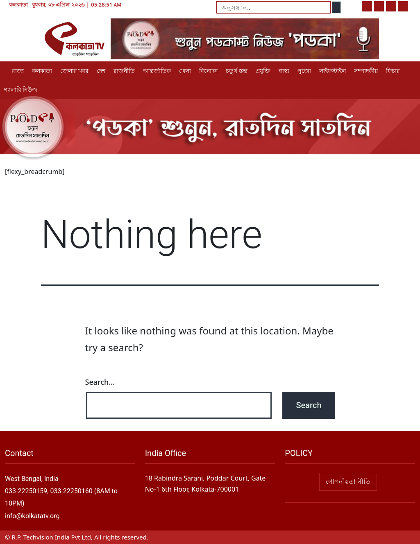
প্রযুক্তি (263, 71)
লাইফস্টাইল (332, 71)
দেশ (101, 71)
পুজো (304, 71)
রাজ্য (18, 71)
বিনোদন (208, 71)
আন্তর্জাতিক (157, 71)
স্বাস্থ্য (284, 71)
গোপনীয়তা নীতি (348, 481)
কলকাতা (42, 71)
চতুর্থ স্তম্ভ (236, 71)
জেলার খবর (74, 71)
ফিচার (393, 71)
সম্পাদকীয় (366, 71)
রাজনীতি (124, 71)
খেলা (185, 71)
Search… (100, 382)
